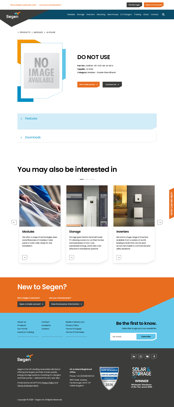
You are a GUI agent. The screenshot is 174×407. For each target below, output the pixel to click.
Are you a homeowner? (50, 4)
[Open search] (163, 14)
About (146, 14)
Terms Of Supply (74, 328)
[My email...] (123, 337)
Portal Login (134, 5)
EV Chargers (126, 14)
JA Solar (50, 32)
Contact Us (112, 84)
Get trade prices (88, 84)
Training (137, 14)
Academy (46, 325)
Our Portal (22, 328)
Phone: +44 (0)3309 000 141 (82, 376)
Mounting (101, 14)
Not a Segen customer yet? (23, 4)
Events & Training (25, 332)
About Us (21, 322)
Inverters (90, 14)
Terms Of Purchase (75, 332)
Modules (71, 14)
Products (25, 32)
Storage (80, 14)
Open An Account (153, 5)
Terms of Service (25, 385)
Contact (154, 14)
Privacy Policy (72, 325)
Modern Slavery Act (75, 322)
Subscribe (146, 336)
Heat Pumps (112, 14)
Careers (45, 328)
